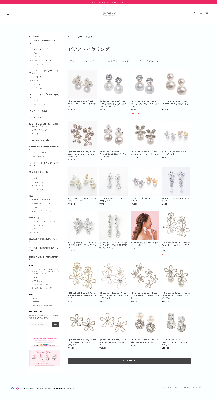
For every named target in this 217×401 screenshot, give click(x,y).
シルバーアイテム (38, 186)
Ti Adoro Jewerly (39, 140)
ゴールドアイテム (38, 182)
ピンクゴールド (38, 190)
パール (34, 207)
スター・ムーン (38, 225)
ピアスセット (37, 101)
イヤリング (89, 61)
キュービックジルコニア (41, 204)
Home (70, 37)
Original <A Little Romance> (44, 148)
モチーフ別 (34, 218)
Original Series (38, 156)
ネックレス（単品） (38, 111)
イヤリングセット (38, 104)
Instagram (36, 298)
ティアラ (35, 81)
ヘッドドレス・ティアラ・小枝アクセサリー (43, 72)
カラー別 (33, 178)
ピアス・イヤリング (38, 49)
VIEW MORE (129, 361)
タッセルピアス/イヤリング (116, 61)
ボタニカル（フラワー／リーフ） (44, 221)
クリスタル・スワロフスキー (42, 200)
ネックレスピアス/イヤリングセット (44, 95)
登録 (55, 325)
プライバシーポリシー (40, 284)
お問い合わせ (37, 281)
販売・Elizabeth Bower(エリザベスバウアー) (43, 125)
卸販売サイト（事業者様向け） (43, 305)
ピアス (71, 61)
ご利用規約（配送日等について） (42, 41)
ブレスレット (35, 117)
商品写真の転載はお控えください (43, 240)
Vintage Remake (39, 153)
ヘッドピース (37, 88)
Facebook (36, 302)
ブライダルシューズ (38, 172)
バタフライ (36, 232)
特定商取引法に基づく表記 (42, 288)
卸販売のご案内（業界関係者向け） (43, 258)
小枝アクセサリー (38, 84)
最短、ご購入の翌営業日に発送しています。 (108, 2)
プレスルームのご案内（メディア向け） (43, 249)
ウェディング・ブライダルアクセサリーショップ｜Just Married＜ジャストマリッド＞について (45, 271)
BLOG (34, 277)
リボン (34, 229)
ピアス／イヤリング (39, 130)
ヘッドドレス (37, 77)
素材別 (32, 196)
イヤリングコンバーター (149, 61)
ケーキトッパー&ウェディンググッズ (43, 164)
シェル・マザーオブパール (42, 211)
